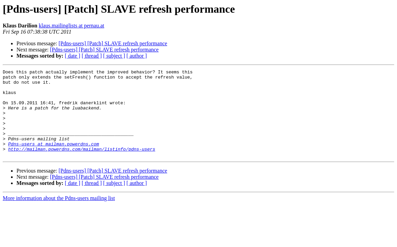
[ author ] (137, 56)
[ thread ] (92, 56)
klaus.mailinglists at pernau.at (71, 25)
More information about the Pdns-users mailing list (59, 216)
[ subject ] (114, 56)
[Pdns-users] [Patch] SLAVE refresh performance (113, 43)
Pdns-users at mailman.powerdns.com (53, 159)
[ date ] (72, 56)
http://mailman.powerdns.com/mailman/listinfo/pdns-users (81, 165)
